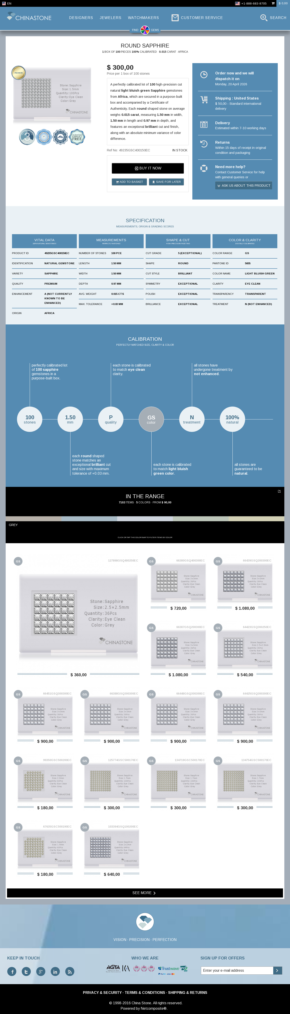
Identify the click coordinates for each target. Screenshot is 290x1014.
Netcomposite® (154, 1008)
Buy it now (147, 168)
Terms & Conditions (145, 993)
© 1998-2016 (120, 1003)
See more (144, 893)
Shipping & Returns (187, 993)
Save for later (166, 182)
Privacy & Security (102, 993)
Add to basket (129, 182)
